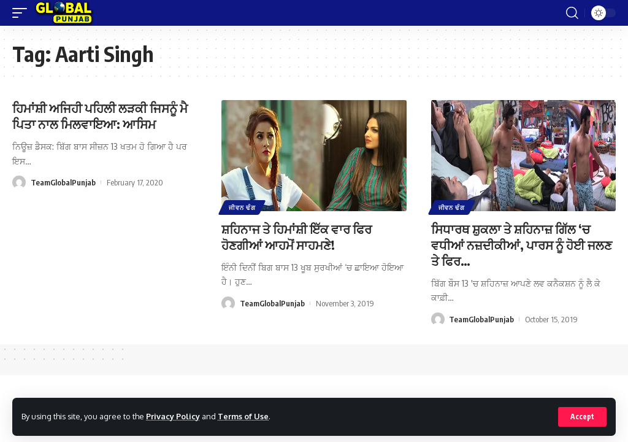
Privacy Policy (173, 416)
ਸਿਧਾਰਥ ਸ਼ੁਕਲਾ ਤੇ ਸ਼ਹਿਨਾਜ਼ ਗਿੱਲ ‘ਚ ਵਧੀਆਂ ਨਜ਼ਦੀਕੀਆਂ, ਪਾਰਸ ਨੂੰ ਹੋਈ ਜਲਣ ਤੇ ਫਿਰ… (521, 244)
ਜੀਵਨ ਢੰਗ (242, 207)
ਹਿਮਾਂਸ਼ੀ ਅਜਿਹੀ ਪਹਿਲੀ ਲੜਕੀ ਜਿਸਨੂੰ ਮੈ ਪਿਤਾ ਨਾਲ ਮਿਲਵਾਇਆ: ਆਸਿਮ (100, 115)
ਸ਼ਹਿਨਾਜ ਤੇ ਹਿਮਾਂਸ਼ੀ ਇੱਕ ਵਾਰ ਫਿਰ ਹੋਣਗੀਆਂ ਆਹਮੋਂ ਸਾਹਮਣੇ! (296, 236)
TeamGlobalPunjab (63, 182)
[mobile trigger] (22, 13)
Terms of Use (243, 416)
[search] (572, 12)
